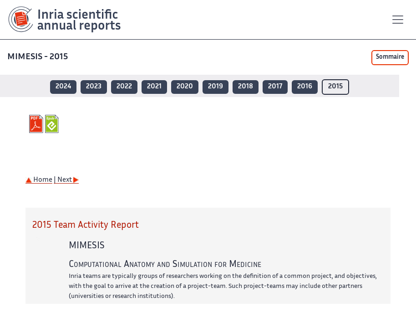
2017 (275, 87)
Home (38, 180)
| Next (66, 180)
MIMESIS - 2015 (37, 57)
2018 (245, 87)
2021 (154, 87)
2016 (304, 87)
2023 (93, 87)
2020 (185, 87)
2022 (124, 87)
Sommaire (390, 57)
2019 (215, 87)
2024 (63, 87)
